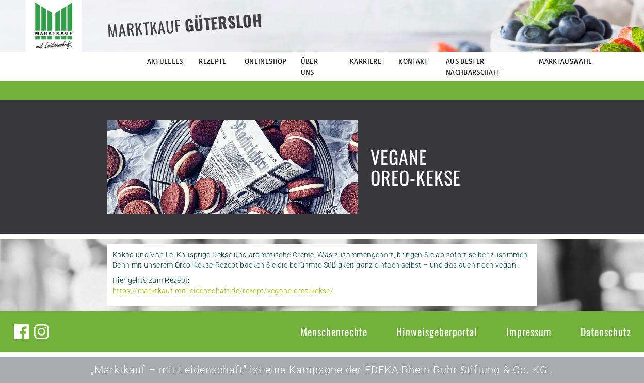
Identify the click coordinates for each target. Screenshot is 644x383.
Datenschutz (606, 331)
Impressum (529, 331)
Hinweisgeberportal (436, 331)
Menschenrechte (333, 331)
